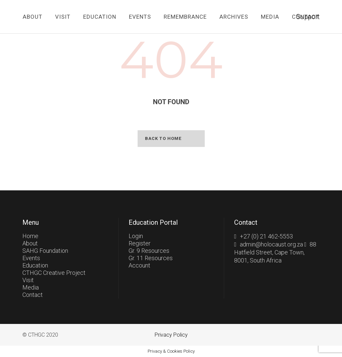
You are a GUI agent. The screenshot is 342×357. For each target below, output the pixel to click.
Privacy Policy (171, 335)
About (30, 243)
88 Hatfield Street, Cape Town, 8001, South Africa (275, 252)
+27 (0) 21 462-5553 (266, 236)
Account (139, 265)
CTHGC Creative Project (54, 272)
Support (308, 17)
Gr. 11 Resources (151, 257)
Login (136, 235)
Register (140, 243)
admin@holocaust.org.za (271, 244)
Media (30, 287)
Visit (28, 280)
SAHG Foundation (45, 250)
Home (30, 235)
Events (31, 257)
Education (35, 265)
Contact (32, 294)
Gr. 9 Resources (149, 250)
